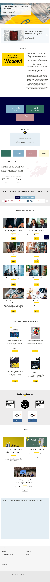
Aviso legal (13, 572)
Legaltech (27, 554)
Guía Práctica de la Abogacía (7, 556)
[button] (47, 201)
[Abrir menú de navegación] (48, 2)
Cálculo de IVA (28, 549)
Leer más (30, 38)
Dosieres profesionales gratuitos (7, 554)
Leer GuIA (35, 381)
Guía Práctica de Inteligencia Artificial (8, 557)
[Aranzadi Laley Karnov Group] (4, 2)
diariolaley (4, 549)
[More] (46, 2)
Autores (3, 566)
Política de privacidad (19, 572)
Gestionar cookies (33, 572)
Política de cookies (27, 572)
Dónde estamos (4, 564)
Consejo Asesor (4, 567)
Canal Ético (39, 572)
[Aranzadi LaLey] (5, 573)
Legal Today (4, 551)
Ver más (13, 238)
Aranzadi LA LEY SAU (16, 579)
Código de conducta (15, 574)
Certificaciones (21, 574)
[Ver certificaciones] (30, 567)
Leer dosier (14, 350)
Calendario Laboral (29, 551)
